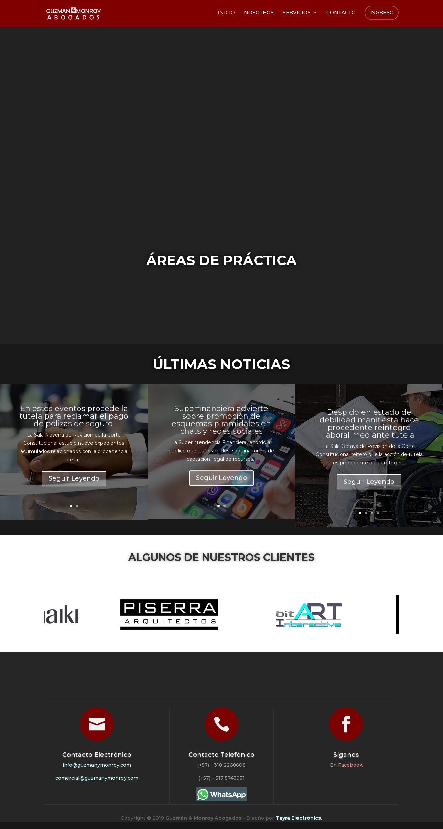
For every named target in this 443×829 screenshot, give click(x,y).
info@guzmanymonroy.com (97, 765)
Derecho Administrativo (344, 298)
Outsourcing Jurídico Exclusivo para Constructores (178, 132)
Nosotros (259, 13)
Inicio (226, 13)
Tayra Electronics (298, 818)
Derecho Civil (122, 295)
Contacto (341, 13)
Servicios (297, 13)
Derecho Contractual (233, 298)
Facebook (350, 765)
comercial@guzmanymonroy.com (96, 778)
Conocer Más (79, 191)
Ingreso (381, 13)
